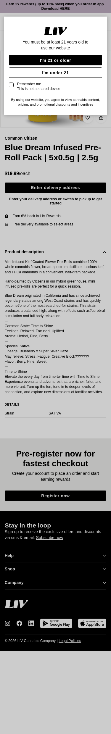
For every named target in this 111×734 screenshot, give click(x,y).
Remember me (38, 86)
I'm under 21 (55, 72)
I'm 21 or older (55, 60)
